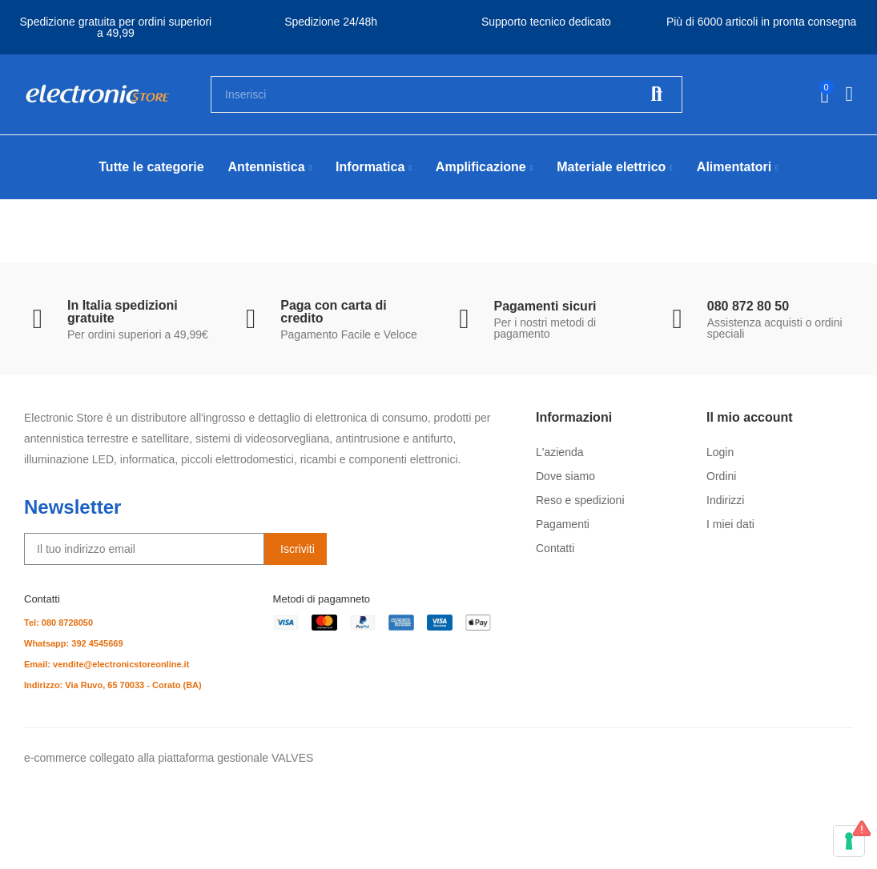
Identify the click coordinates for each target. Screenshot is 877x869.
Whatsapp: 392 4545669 (73, 643)
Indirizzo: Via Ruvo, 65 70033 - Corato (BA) (113, 685)
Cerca (656, 94)
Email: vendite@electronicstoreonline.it (106, 664)
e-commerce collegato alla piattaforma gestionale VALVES (168, 757)
